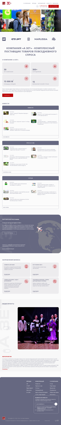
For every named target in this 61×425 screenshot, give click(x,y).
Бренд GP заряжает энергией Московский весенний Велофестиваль (19, 192)
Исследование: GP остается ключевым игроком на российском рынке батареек (46, 150)
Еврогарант (29, 388)
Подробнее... (5, 369)
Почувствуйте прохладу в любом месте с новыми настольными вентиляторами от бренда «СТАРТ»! (47, 193)
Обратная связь (54, 392)
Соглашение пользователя (10, 420)
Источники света (37, 264)
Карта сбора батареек (41, 392)
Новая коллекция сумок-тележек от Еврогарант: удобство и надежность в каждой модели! (46, 186)
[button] (2, 20)
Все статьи (6, 207)
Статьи (37, 388)
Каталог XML (47, 420)
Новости (49, 3)
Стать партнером (40, 394)
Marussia (28, 390)
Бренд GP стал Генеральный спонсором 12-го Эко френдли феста (47, 115)
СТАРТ (28, 386)
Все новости (6, 136)
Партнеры (53, 386)
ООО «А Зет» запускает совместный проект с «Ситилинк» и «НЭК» (47, 157)
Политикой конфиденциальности (44, 408)
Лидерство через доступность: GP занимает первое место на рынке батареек (20, 129)
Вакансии (55, 3)
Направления (41, 3)
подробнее (7, 274)
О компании (26, 3)
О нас (51, 384)
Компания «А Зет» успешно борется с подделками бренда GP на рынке (18, 149)
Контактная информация (8, 248)
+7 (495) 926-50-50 (43, 5)
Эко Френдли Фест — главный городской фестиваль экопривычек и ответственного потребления (47, 123)
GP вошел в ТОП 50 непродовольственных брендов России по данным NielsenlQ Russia (20, 158)
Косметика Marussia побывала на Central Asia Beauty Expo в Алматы (19, 200)
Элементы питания (9, 264)
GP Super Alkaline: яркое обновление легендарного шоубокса (18, 184)
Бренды (34, 3)
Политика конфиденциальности (22, 420)
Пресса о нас (38, 386)
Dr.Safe (28, 392)
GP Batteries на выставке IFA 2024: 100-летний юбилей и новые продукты (19, 165)
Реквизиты (53, 390)
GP (27, 384)
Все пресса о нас (7, 172)
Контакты (52, 394)
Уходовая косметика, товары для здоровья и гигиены (41, 280)
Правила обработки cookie (34, 420)
